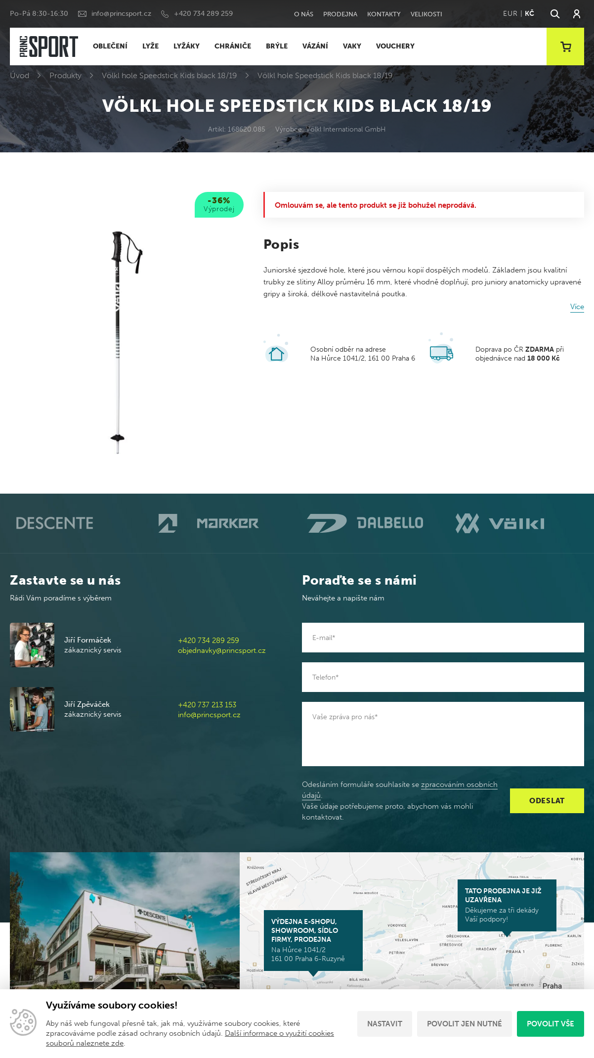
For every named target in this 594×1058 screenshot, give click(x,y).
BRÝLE (277, 46)
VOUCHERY (395, 46)
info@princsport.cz (121, 13)
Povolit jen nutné (464, 1023)
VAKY (352, 46)
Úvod (19, 75)
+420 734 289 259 (203, 13)
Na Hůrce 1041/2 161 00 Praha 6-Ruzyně (313, 940)
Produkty (65, 75)
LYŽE (150, 46)
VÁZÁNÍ (315, 46)
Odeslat (547, 800)
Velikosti (426, 14)
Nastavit (384, 1023)
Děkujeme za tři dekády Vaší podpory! (507, 905)
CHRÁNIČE (232, 46)
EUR (510, 13)
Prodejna (340, 14)
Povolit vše (550, 1023)
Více (577, 306)
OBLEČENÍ (110, 46)
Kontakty (384, 14)
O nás (303, 14)
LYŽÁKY (186, 46)
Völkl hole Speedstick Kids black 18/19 (169, 75)
